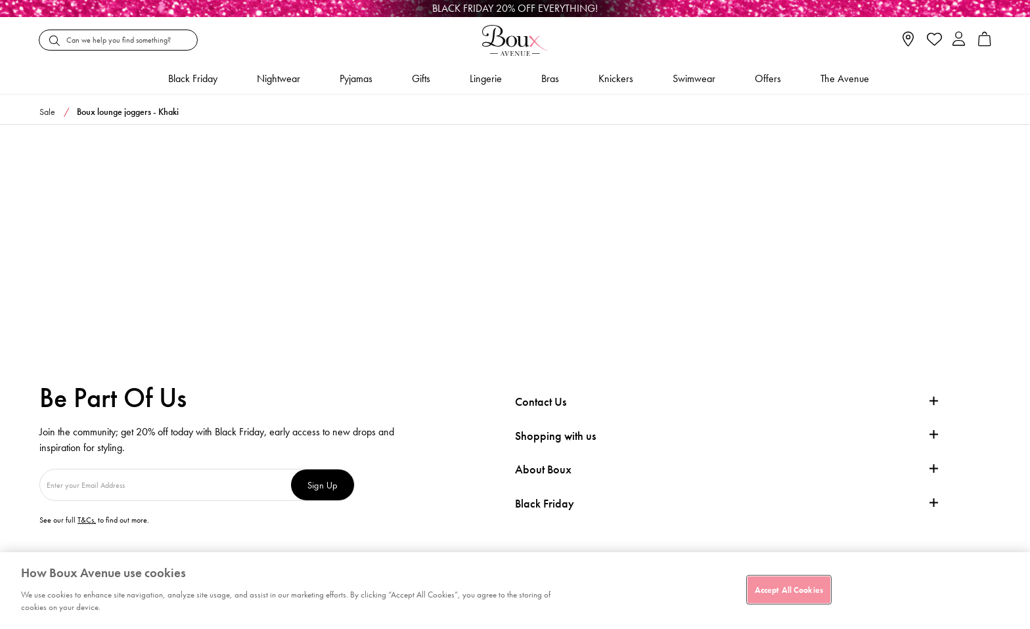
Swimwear (694, 78)
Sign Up (322, 484)
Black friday (192, 78)
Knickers (615, 78)
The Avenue (844, 78)
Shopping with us (555, 435)
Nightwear (278, 78)
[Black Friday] (515, 8)
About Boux (543, 469)
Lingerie (486, 78)
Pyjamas (356, 78)
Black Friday (544, 503)
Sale (47, 112)
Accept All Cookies (789, 589)
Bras (550, 78)
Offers (768, 78)
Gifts (421, 78)
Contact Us (540, 401)
